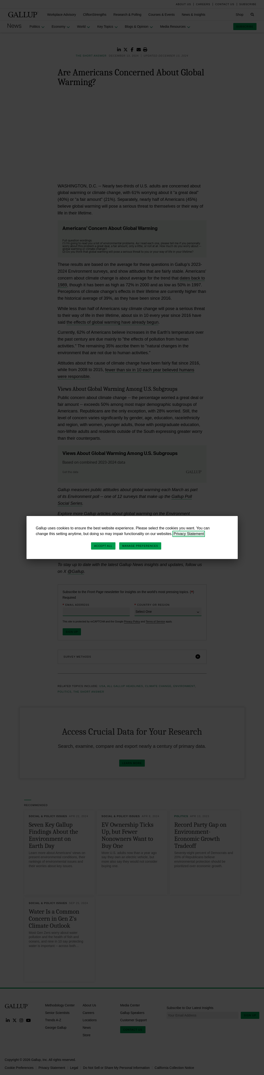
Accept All (103, 545)
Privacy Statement (188, 534)
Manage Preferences (140, 545)
